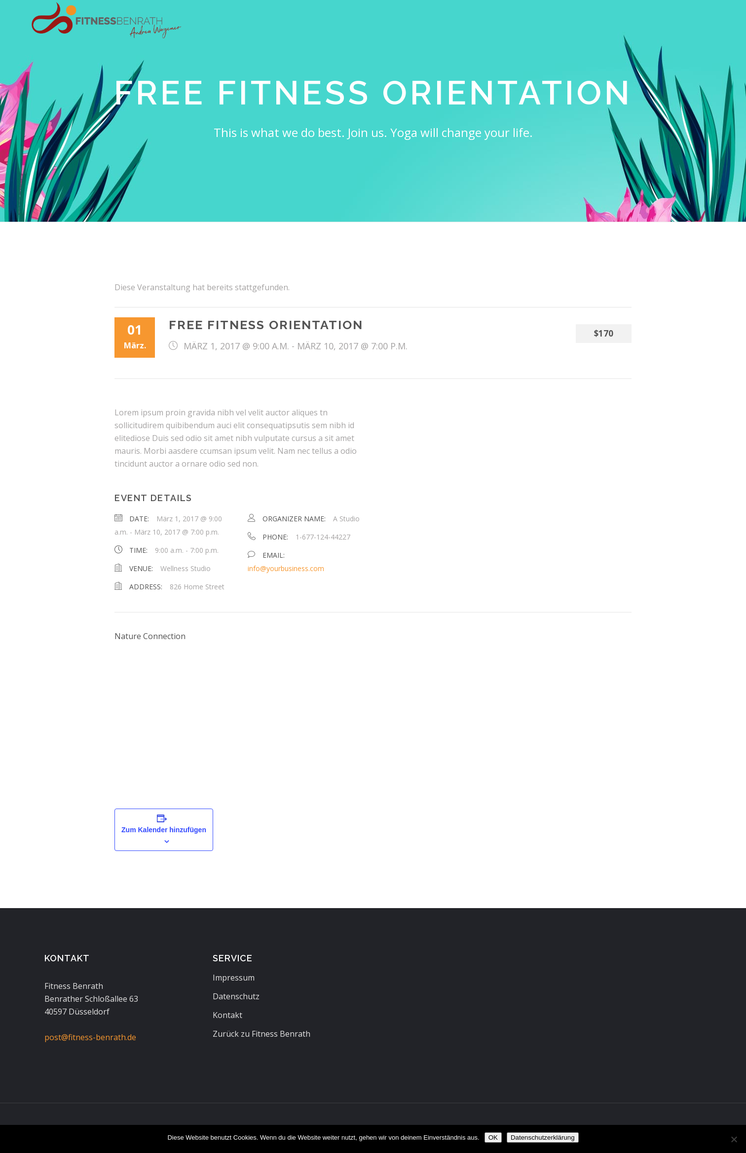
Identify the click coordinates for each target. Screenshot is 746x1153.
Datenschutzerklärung (543, 1137)
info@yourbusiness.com (286, 568)
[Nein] (734, 1139)
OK (493, 1137)
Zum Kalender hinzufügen (163, 830)
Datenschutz (236, 996)
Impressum (234, 977)
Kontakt (227, 1015)
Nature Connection (150, 636)
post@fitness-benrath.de (90, 1037)
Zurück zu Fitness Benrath (261, 1033)
